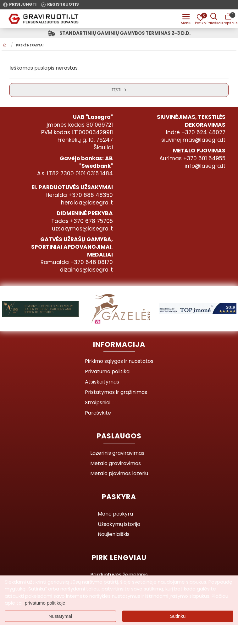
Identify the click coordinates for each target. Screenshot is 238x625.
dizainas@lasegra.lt (86, 270)
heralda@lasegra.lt (87, 203)
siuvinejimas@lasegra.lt (193, 140)
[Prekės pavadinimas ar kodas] (212, 18)
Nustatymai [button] (60, 616)
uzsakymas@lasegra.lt (82, 229)
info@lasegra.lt (205, 166)
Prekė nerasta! (30, 47)
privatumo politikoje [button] (45, 603)
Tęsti (116, 90)
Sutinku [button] (177, 616)
